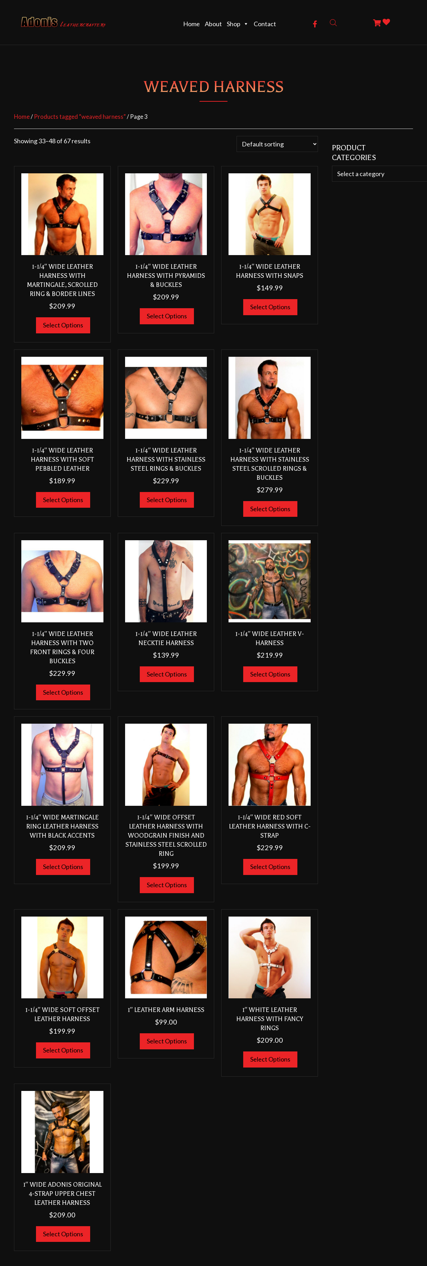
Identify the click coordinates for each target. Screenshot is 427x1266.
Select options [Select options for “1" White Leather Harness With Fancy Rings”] (270, 1059)
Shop (238, 24)
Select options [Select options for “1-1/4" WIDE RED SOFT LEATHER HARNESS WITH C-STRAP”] (270, 866)
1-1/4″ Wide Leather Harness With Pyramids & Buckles (166, 275)
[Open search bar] (333, 22)
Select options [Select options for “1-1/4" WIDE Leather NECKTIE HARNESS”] (167, 674)
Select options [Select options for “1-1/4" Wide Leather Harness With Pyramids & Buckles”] (167, 316)
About (213, 24)
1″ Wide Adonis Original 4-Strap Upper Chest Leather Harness (62, 1193)
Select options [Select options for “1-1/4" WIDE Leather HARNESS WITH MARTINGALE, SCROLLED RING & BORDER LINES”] (63, 325)
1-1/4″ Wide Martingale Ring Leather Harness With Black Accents (62, 826)
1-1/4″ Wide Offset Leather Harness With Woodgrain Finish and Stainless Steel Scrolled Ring (166, 835)
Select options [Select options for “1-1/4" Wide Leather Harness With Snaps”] (270, 307)
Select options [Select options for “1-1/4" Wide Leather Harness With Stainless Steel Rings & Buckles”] (167, 500)
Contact (265, 24)
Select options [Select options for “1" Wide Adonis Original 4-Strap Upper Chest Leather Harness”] (63, 1234)
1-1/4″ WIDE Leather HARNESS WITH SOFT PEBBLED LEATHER (62, 459)
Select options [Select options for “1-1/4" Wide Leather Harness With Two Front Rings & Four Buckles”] (63, 692)
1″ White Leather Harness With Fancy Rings (269, 1019)
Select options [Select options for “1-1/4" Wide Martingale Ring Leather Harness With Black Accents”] (63, 866)
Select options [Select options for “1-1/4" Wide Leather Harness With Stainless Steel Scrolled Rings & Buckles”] (270, 509)
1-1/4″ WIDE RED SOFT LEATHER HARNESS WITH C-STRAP (270, 826)
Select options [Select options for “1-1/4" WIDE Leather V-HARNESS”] (270, 674)
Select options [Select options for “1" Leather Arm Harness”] (167, 1041)
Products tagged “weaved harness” (80, 116)
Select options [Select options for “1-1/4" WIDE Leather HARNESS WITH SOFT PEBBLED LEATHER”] (63, 500)
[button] (315, 24)
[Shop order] (277, 144)
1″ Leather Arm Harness (166, 1009)
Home (191, 24)
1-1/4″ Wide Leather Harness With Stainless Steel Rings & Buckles (165, 459)
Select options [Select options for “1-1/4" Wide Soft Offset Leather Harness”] (63, 1050)
